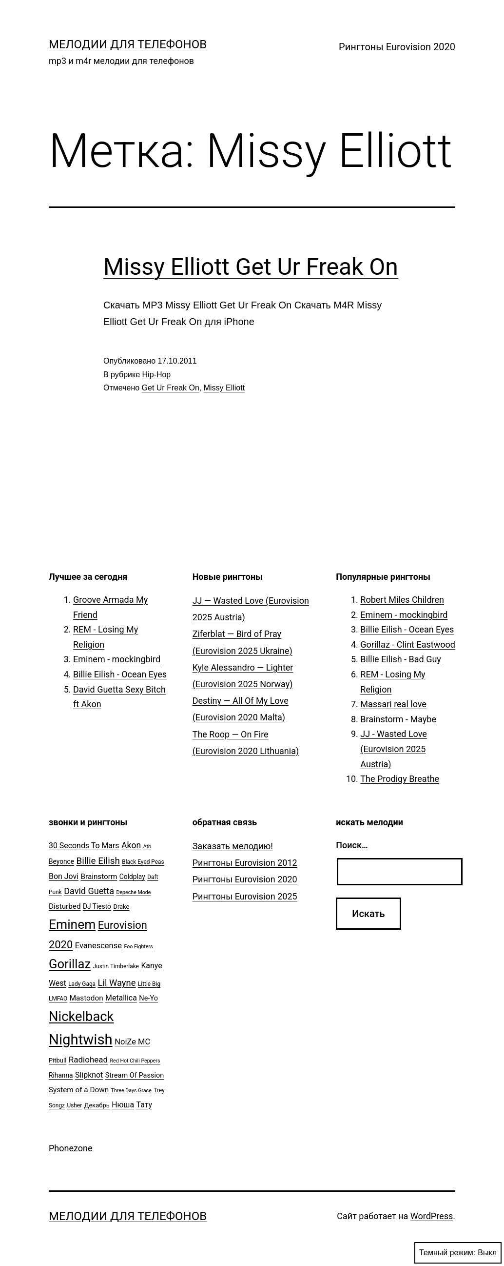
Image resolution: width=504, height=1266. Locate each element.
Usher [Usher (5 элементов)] (74, 1105)
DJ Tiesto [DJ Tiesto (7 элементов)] (97, 906)
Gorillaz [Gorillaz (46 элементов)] (70, 964)
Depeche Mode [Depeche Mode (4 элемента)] (133, 892)
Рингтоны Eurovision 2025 (245, 896)
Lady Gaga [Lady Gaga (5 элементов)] (82, 983)
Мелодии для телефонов (128, 44)
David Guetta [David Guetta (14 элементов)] (89, 891)
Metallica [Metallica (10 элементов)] (121, 997)
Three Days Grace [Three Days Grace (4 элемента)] (131, 1090)
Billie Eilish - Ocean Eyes (120, 674)
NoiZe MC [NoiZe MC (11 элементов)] (132, 1041)
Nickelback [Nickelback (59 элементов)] (81, 1016)
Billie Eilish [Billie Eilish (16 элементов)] (98, 861)
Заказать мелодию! (233, 846)
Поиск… (352, 845)
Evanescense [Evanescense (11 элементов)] (98, 945)
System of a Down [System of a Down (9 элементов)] (79, 1089)
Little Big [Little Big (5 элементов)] (149, 983)
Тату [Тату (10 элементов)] (144, 1104)
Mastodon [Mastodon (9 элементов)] (86, 998)
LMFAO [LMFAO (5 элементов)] (58, 998)
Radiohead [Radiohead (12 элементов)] (88, 1059)
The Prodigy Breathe (399, 779)
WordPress (431, 1216)
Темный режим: (458, 1252)
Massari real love (393, 704)
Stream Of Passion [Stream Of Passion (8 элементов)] (134, 1075)
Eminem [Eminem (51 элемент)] (72, 924)
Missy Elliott (224, 388)
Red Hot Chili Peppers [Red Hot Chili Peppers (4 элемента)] (135, 1061)
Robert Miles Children (402, 599)
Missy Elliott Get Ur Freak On (250, 267)
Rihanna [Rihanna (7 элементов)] (61, 1075)
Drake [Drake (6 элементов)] (121, 906)
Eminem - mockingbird (116, 659)
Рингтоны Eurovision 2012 (245, 863)
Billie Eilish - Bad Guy (400, 659)
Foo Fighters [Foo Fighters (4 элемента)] (138, 946)
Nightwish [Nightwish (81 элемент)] (81, 1039)
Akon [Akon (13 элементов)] (131, 845)
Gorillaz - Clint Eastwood (407, 644)
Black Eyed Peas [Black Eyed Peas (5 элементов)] (143, 861)
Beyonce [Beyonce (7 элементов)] (61, 861)
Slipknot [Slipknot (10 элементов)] (89, 1075)
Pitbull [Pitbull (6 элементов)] (57, 1060)
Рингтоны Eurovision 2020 (397, 47)
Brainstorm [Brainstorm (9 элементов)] (98, 876)
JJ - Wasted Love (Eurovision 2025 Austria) (393, 749)
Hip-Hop (156, 374)
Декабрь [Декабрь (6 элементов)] (97, 1105)
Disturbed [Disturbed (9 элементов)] (65, 906)
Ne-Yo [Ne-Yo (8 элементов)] (148, 998)
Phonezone (71, 1148)
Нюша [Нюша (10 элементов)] (123, 1104)
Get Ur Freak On (170, 388)
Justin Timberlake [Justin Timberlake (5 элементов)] (116, 966)
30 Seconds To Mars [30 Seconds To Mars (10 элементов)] (84, 845)
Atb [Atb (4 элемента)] (147, 846)
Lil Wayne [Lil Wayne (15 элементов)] (117, 983)
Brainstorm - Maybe (398, 719)
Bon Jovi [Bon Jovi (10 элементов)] (63, 876)
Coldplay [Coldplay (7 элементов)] (132, 876)
